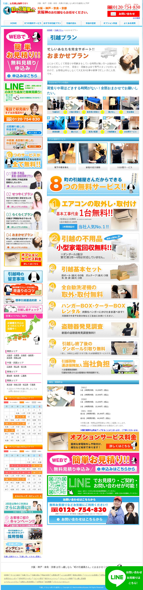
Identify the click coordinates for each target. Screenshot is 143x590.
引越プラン (52, 23)
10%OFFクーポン (25, 578)
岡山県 (16, 367)
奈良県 (9, 358)
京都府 (23, 355)
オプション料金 (110, 23)
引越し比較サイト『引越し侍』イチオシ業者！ (23, 556)
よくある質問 (129, 23)
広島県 (9, 367)
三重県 (23, 376)
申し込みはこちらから (117, 469)
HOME (13, 23)
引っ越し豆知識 (80, 578)
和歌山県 (17, 358)
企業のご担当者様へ (27, 582)
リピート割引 (38, 578)
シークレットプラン (11, 582)
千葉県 (32, 385)
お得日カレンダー (10, 578)
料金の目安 (90, 23)
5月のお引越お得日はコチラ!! (21, 447)
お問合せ (40, 582)
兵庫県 (16, 355)
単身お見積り (77, 575)
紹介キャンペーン (51, 578)
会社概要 (136, 18)
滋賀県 (30, 355)
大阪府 (9, 355)
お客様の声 (55, 575)
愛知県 (9, 376)
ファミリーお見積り (91, 575)
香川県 (23, 367)
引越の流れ (71, 23)
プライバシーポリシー (61, 582)
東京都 (9, 385)
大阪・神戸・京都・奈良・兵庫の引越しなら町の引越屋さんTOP (63, 3)
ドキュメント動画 (66, 578)
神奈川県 (17, 385)
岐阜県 (16, 376)
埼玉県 (25, 385)
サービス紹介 (32, 23)
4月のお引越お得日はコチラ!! (21, 398)
